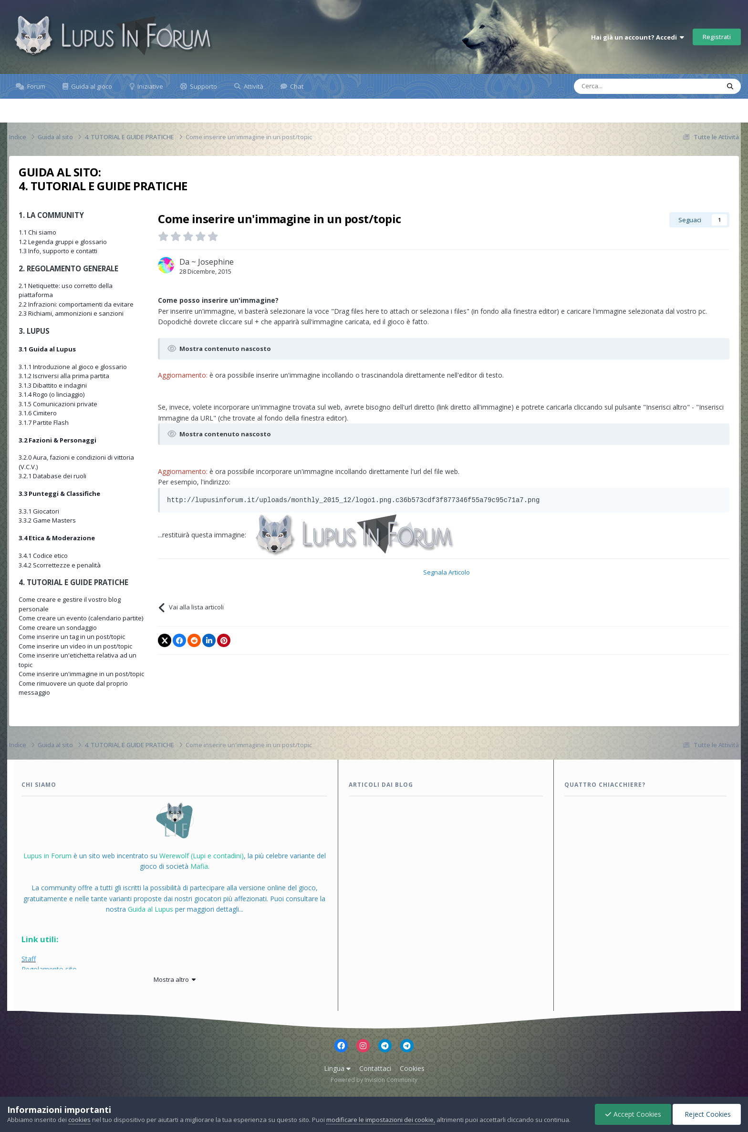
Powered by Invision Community (374, 1080)
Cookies (412, 1068)
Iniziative (149, 86)
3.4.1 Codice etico (43, 555)
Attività (252, 86)
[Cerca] (616, 86)
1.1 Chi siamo (37, 232)
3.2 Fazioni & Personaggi (57, 440)
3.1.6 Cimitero (38, 413)
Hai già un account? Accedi (637, 37)
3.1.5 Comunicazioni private (58, 404)
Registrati (717, 36)
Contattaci (375, 1068)
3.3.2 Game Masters (47, 520)
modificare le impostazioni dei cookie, (380, 1119)
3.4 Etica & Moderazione (57, 538)
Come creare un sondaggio (58, 627)
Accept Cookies (633, 1114)
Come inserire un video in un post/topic (75, 646)
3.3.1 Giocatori (39, 511)
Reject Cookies (707, 1114)
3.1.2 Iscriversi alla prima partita (64, 375)
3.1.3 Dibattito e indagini (53, 385)
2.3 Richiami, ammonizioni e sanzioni (71, 313)
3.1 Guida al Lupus (47, 349)
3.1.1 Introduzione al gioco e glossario (73, 366)
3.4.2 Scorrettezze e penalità (60, 565)
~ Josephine (212, 262)
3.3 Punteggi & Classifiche (59, 493)
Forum (35, 86)
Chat (296, 86)
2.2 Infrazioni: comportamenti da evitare (76, 304)
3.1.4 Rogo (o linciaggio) (51, 394)
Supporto (202, 86)
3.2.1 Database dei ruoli (52, 476)
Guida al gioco (91, 86)
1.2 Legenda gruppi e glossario (63, 241)
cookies (79, 1119)
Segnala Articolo (446, 572)
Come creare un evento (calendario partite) (81, 618)
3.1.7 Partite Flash (44, 422)
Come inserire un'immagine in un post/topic (81, 673)
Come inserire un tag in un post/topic (72, 636)
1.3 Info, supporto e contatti (58, 251)
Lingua (337, 1068)
